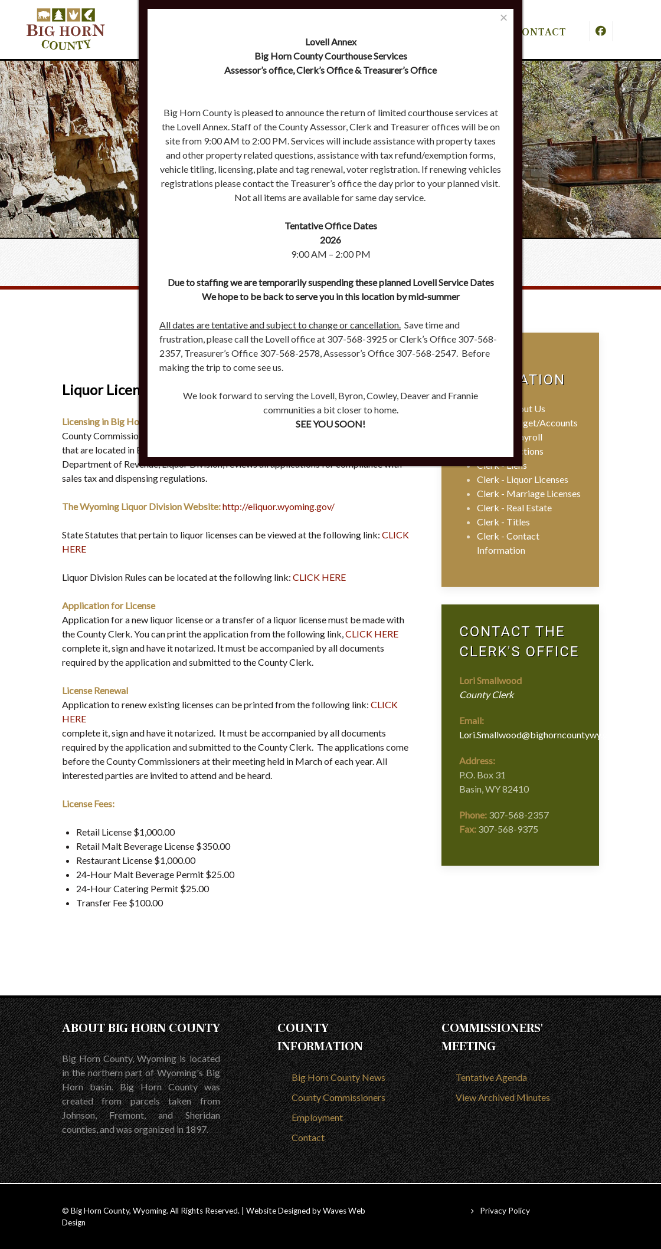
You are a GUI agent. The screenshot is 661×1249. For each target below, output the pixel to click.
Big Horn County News (338, 1077)
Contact (308, 1137)
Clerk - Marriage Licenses (529, 493)
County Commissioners (338, 1097)
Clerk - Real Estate (514, 507)
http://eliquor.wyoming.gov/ (278, 506)
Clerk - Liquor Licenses (522, 479)
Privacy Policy (505, 1210)
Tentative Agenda (491, 1077)
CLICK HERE (319, 577)
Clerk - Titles (503, 521)
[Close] (503, 17)
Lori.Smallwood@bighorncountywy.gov (538, 734)
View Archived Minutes (503, 1097)
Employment (317, 1117)
